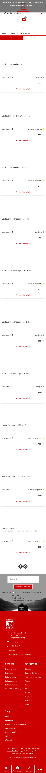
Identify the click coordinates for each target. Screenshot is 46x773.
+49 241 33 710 (15, 646)
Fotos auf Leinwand (13, 685)
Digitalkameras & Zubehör (15, 724)
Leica (27, 689)
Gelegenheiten (11, 728)
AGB (7, 736)
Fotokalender (10, 677)
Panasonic (29, 700)
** (43, 83)
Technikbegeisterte (33, 677)
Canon (27, 681)
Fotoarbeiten (10, 669)
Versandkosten (12, 751)
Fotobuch (9, 673)
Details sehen (6, 77)
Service (29, 769)
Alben (13, 33)
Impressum (11, 650)
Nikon (27, 692)
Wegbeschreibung (18, 637)
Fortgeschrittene (32, 673)
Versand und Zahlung (13, 732)
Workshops (17, 769)
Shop (5, 769)
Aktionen (8, 716)
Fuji (26, 685)
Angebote (9, 720)
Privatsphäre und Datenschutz (19, 654)
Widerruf (8, 740)
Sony (27, 704)
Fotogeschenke (11, 681)
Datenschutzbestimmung (25, 601)
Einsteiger (29, 669)
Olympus (28, 696)
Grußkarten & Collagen (14, 689)
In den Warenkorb (23, 89)
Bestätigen (23, 9)
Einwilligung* (7, 592)
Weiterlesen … (30, 5)
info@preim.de (16, 642)
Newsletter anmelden (23, 587)
